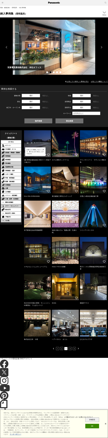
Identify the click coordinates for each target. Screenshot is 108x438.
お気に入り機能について (99, 81)
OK (92, 426)
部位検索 (69, 121)
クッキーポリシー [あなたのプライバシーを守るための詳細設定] (15, 434)
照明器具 (14, 8)
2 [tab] (51, 72)
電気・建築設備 (4, 8)
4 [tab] (57, 72)
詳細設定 (92, 420)
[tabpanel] (54, 47)
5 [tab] (61, 72)
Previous (6, 47)
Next (101, 47)
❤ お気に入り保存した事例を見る (77, 81)
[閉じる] (105, 423)
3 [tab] (54, 72)
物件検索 (38, 121)
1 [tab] (47, 72)
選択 (31, 96)
